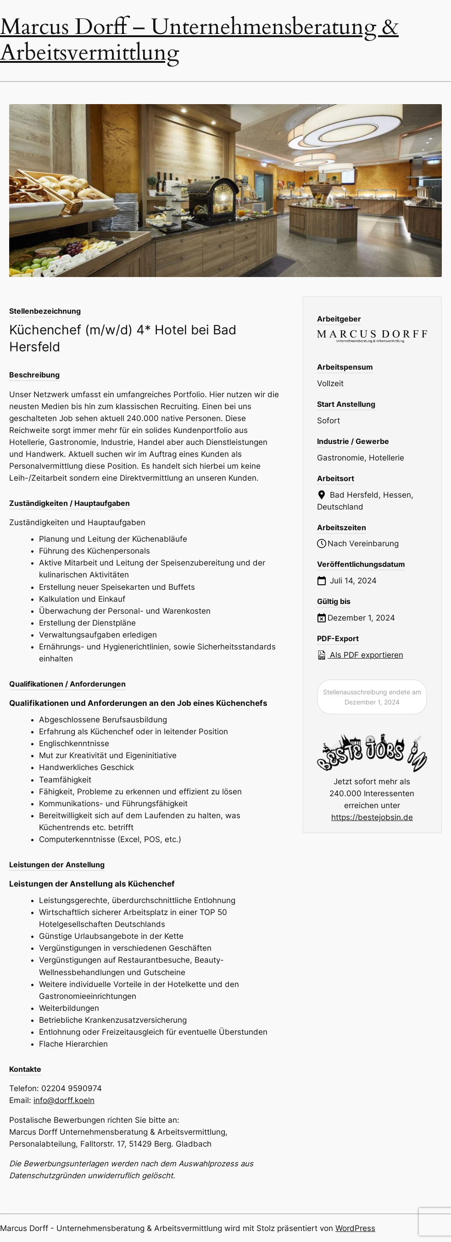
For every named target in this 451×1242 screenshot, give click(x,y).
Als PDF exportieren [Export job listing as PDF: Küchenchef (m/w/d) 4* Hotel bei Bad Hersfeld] (360, 655)
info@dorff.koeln (64, 1100)
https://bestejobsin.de (372, 817)
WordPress (355, 1228)
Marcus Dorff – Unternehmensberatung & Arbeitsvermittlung (199, 40)
